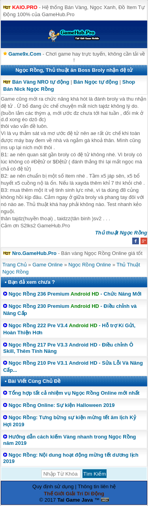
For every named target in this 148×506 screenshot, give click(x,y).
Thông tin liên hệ (97, 486)
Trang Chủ (14, 265)
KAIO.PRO (24, 7)
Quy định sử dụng (53, 486)
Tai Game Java (75, 500)
